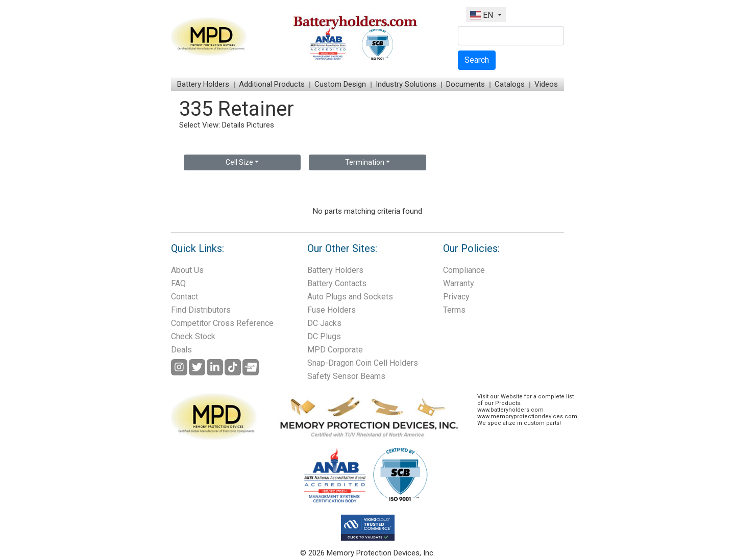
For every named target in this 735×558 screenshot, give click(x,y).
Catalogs (510, 84)
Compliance (464, 270)
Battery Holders (203, 84)
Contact (184, 296)
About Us (187, 270)
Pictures (260, 125)
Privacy (456, 296)
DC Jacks (324, 323)
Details (233, 125)
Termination (364, 162)
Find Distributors (201, 310)
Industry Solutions (406, 84)
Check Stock (193, 336)
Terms (454, 310)
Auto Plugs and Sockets (350, 296)
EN (482, 15)
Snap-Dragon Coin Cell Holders (362, 363)
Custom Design (340, 84)
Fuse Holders (331, 310)
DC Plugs (324, 336)
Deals (181, 349)
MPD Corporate (335, 349)
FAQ (178, 283)
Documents (465, 84)
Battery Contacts (336, 283)
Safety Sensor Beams (346, 376)
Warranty (458, 283)
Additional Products (272, 84)
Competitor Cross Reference (222, 323)
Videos (546, 84)
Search (476, 60)
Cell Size (239, 162)
